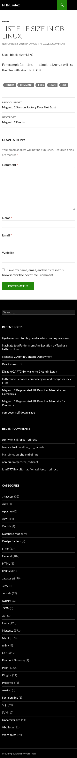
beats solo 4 (9, 446)
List (64, 84)
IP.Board (7, 570)
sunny (6, 439)
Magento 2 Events (38, 118)
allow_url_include (33, 446)
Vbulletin (8, 726)
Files (41, 84)
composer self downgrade (18, 412)
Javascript (8, 577)
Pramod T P (33, 43)
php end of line (29, 454)
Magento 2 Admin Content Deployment (27, 356)
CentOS (10, 84)
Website (8, 252)
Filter (5, 548)
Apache (7, 510)
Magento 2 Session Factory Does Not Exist (38, 103)
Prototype (8, 682)
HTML (6, 563)
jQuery (6, 600)
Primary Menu (72, 5)
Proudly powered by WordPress (19, 752)
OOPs (6, 652)
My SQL (7, 637)
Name (7, 217)
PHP (5, 667)
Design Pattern (11, 540)
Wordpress (9, 734)
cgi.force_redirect (25, 439)
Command (26, 84)
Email (7, 234)
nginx (5, 644)
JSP (4, 615)
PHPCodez (11, 5)
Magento (7, 630)
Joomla (6, 592)
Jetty (5, 585)
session (6, 689)
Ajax (5, 503)
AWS (5, 518)
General (7, 555)
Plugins (6, 674)
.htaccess (8, 496)
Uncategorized (11, 719)
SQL (4, 704)
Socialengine (10, 697)
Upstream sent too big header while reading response (35, 337)
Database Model (12, 533)
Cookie (6, 525)
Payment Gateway (13, 659)
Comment (10, 164)
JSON (5, 607)
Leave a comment (54, 43)
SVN (5, 712)
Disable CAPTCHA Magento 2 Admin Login (29, 371)
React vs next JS (12, 363)
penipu (6, 461)
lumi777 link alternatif (16, 468)
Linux (6, 21)
